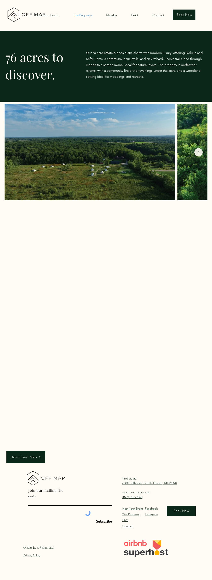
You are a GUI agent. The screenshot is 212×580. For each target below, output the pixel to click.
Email (31, 496)
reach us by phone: (136, 492)
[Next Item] (198, 152)
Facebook (151, 508)
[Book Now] (184, 15)
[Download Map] (25, 457)
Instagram (151, 514)
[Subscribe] (102, 521)
